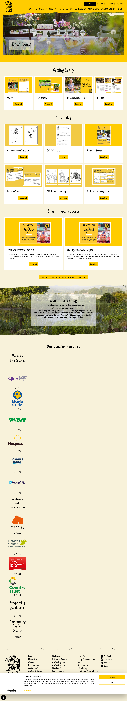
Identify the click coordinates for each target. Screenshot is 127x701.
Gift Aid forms (53, 150)
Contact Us (80, 656)
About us (31, 662)
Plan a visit (32, 659)
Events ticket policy (60, 671)
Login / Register (102, 4)
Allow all (112, 684)
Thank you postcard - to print (20, 250)
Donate (90, 4)
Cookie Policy (81, 668)
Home (30, 9)
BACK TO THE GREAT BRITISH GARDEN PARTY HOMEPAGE (63, 277)
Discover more (33, 665)
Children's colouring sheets (59, 191)
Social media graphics (77, 97)
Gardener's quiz (14, 191)
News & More (93, 9)
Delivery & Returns (59, 659)
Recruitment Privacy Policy (87, 671)
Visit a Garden (40, 9)
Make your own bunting (18, 150)
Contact (120, 4)
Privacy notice (82, 665)
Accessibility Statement (85, 674)
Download (18, 104)
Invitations (42, 97)
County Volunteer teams (85, 659)
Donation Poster (94, 150)
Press (78, 662)
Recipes (100, 97)
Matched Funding (59, 668)
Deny (112, 689)
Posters (10, 97)
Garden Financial (58, 665)
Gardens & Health (108, 9)
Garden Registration (60, 662)
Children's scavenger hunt (99, 191)
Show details (28, 697)
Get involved (80, 9)
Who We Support (66, 9)
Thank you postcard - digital (80, 250)
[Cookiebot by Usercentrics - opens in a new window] (12, 697)
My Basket (112, 4)
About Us (53, 9)
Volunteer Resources (117, 14)
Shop (120, 9)
